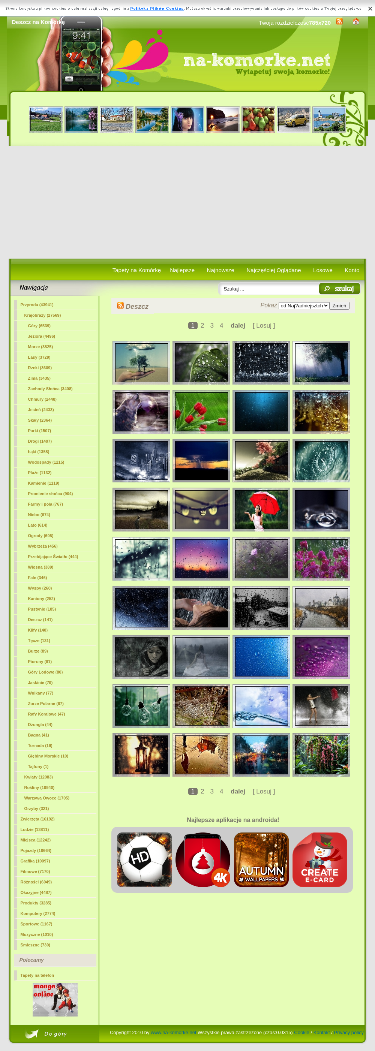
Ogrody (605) (41, 535)
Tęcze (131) (39, 640)
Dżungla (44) (40, 724)
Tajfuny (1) (38, 766)
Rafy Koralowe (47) (46, 714)
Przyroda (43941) (37, 304)
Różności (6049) (36, 882)
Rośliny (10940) (39, 787)
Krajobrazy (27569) (42, 315)
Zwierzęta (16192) (38, 819)
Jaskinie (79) (40, 682)
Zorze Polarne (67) (46, 703)
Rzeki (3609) (40, 367)
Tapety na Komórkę (136, 270)
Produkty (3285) (36, 903)
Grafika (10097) (35, 861)
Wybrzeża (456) (43, 546)
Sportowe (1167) (36, 924)
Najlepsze (182, 270)
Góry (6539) (39, 325)
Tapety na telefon (37, 975)
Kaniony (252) (41, 598)
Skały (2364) (40, 420)
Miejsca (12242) (36, 840)
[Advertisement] (187, 202)
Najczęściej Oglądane (273, 270)
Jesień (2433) (41, 409)
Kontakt (322, 1032)
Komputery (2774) (38, 913)
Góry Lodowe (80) (45, 672)
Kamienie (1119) (44, 483)
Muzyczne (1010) (37, 934)
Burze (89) (38, 651)
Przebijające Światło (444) (53, 556)
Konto (352, 270)
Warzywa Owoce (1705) (47, 798)
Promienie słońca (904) (50, 493)
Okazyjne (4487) (36, 892)
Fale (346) (37, 577)
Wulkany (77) (41, 693)
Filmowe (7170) (35, 871)
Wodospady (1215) (46, 462)
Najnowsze (220, 270)
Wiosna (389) (41, 567)
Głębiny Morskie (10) (48, 756)
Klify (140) (38, 630)
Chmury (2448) (42, 399)
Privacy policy (349, 1032)
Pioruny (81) (40, 661)
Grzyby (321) (36, 808)
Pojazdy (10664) (36, 850)
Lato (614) (38, 525)
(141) (40, 619)
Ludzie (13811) (35, 829)
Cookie (301, 1032)
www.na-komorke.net (173, 1032)
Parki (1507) (39, 430)
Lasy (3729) (39, 357)
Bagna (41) (38, 735)
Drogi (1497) (40, 441)
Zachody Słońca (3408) (50, 388)
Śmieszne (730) (35, 945)
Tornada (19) (40, 745)
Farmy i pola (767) (45, 504)
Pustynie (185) (42, 609)
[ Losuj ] (264, 325)
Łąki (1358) (39, 451)
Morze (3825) (40, 346)
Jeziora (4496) (42, 336)
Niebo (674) (39, 514)
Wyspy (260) (40, 588)
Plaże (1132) (40, 472)
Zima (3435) (39, 378)
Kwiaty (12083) (38, 777)
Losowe (323, 270)
